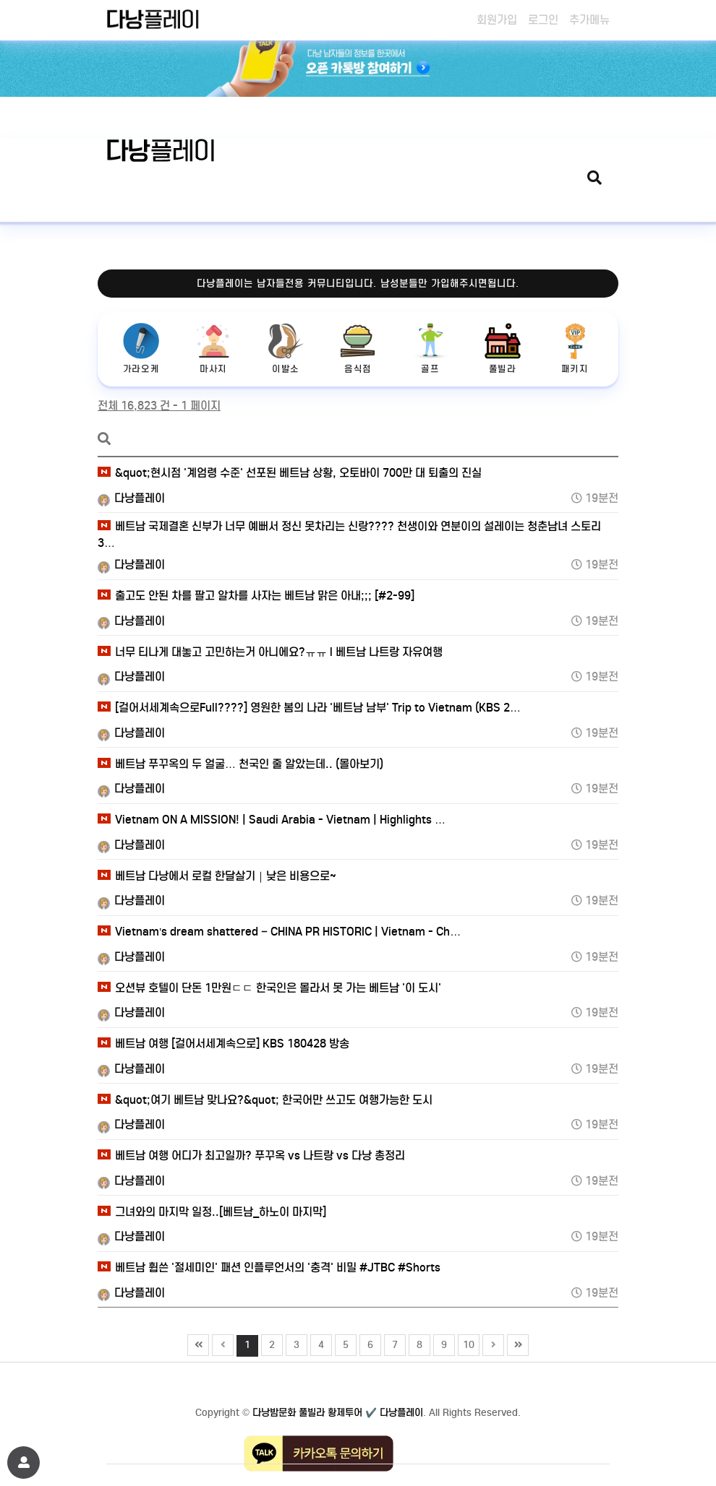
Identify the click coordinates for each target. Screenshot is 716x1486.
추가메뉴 (589, 20)
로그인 (543, 20)
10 (466, 1343)
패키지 (575, 348)
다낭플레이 (131, 498)
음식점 (358, 348)
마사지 (213, 348)
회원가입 (497, 20)
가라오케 (141, 348)
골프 (430, 348)
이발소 (286, 348)
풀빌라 (502, 348)
